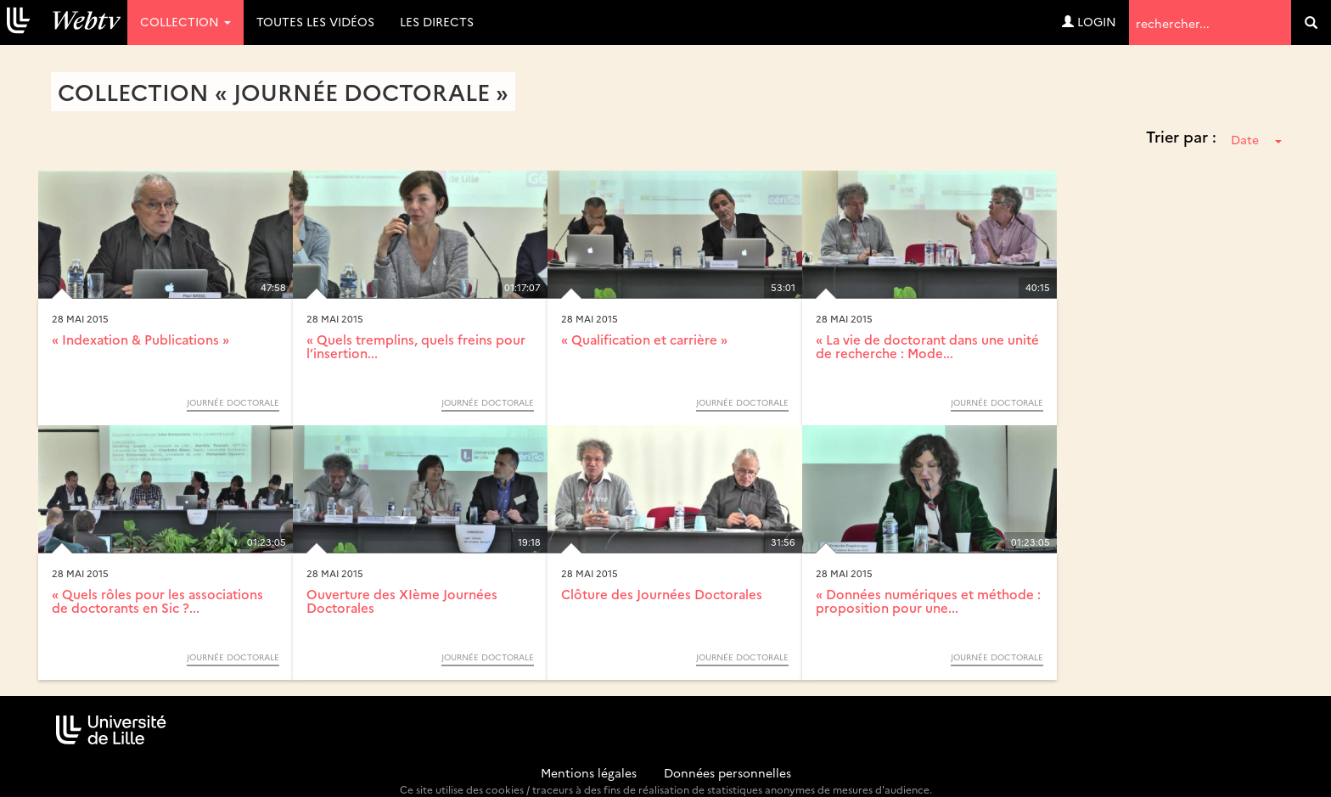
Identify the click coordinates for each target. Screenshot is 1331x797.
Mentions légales (589, 772)
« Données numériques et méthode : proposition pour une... (928, 601)
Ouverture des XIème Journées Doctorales (401, 601)
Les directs (437, 21)
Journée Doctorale (233, 402)
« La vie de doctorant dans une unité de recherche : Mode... (927, 346)
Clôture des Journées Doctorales (661, 594)
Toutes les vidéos (315, 21)
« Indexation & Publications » (140, 339)
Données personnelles (727, 772)
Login (1089, 21)
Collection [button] (185, 21)
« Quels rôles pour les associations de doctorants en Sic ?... (157, 601)
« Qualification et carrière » (644, 339)
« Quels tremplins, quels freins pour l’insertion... (415, 346)
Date (1256, 139)
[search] (1311, 22)
